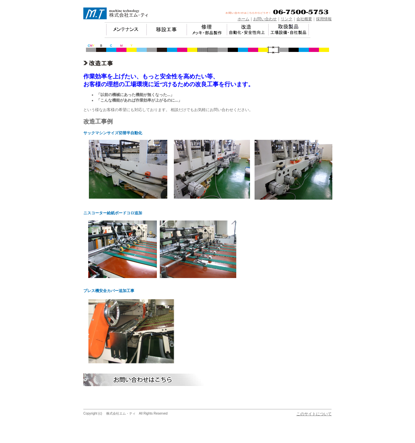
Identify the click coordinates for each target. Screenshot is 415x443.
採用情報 (324, 19)
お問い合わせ (265, 19)
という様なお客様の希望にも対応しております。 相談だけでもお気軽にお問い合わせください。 (168, 109)
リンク (286, 19)
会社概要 (304, 19)
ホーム (243, 19)
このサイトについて (314, 414)
